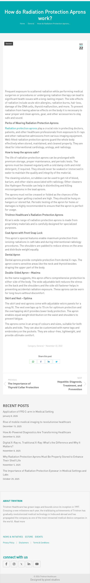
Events (39, 536)
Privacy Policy (8, 542)
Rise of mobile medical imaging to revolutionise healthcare (37, 421)
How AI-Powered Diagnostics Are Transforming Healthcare (37, 432)
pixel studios (52, 579)
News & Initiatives (13, 536)
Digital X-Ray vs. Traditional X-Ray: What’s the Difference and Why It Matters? (41, 444)
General (9, 44)
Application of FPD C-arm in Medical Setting (28, 411)
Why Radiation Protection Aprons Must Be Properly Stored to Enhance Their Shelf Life (43, 458)
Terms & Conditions (41, 542)
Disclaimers (24, 542)
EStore (29, 536)
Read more (19, 521)
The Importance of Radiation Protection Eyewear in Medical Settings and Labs (44, 472)
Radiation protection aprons (21, 128)
